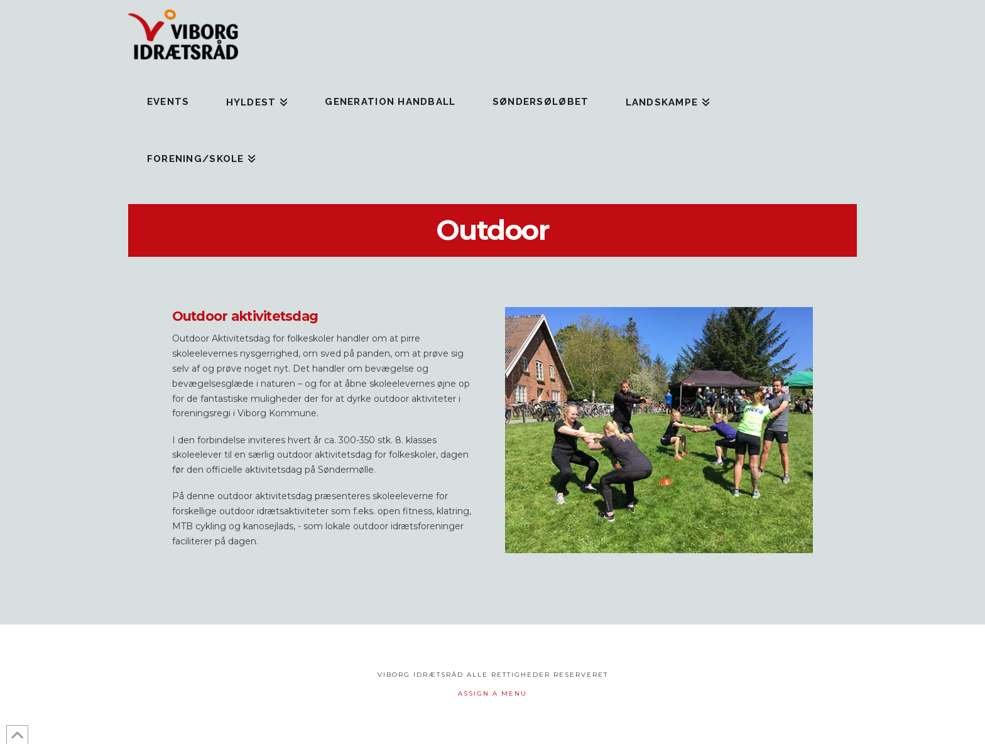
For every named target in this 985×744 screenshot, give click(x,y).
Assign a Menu (492, 693)
